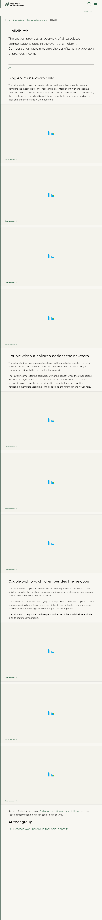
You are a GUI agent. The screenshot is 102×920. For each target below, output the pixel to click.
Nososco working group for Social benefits (41, 829)
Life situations (18, 20)
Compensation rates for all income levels (37, 20)
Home (7, 20)
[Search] (89, 4)
